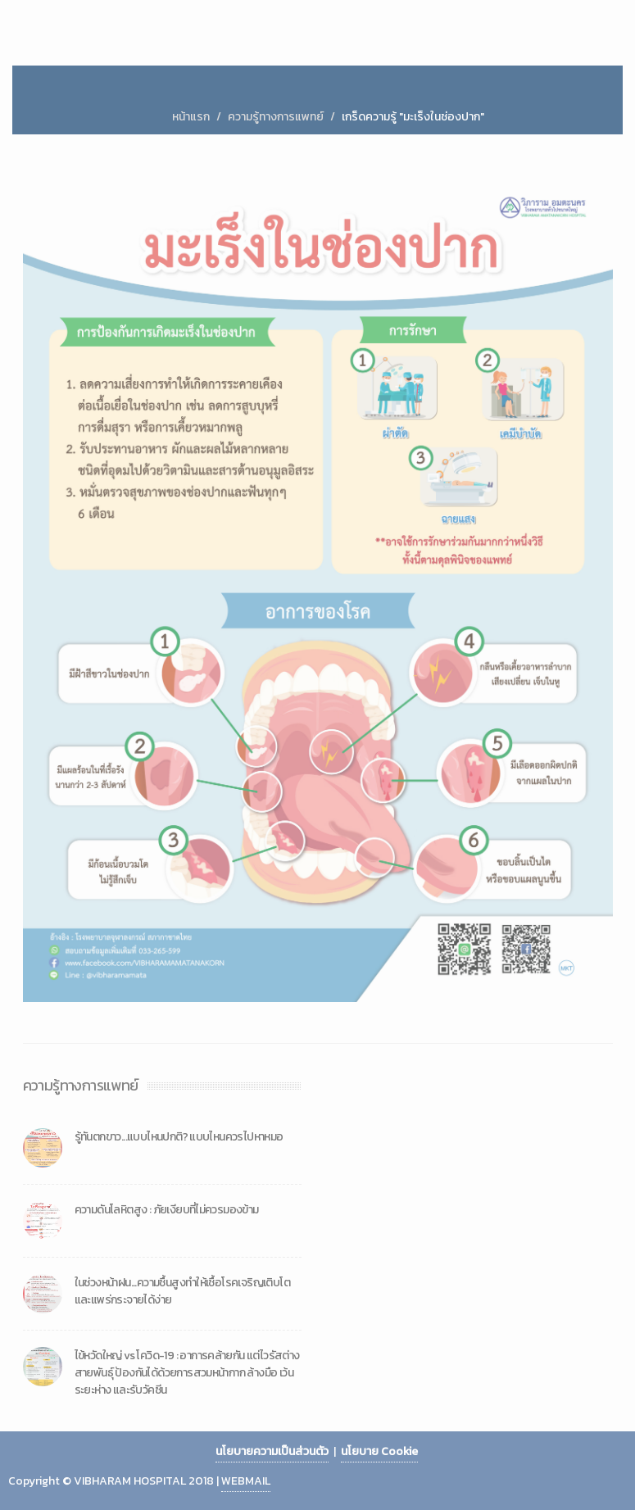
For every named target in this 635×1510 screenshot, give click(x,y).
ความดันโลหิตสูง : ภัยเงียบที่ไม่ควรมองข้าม (167, 1209)
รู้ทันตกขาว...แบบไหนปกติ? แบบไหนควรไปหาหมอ (179, 1136)
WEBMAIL (245, 1481)
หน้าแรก (191, 116)
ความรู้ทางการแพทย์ (276, 116)
